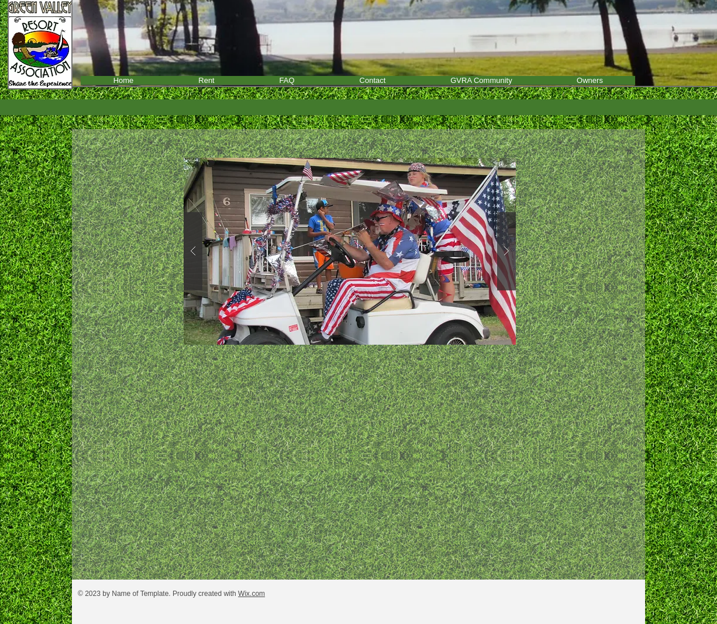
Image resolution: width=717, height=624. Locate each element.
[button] (350, 251)
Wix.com (251, 594)
